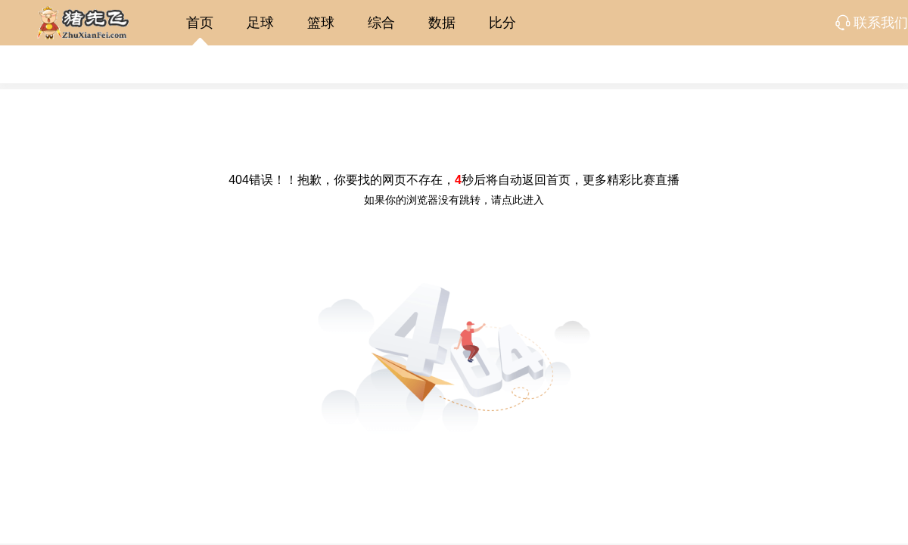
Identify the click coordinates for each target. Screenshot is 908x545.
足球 (260, 22)
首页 (199, 22)
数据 (442, 22)
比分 (502, 22)
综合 (381, 22)
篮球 (320, 22)
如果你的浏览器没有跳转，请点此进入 (454, 200)
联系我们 (881, 22)
